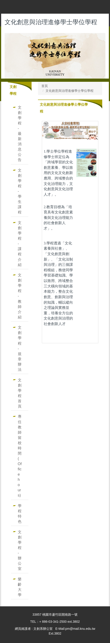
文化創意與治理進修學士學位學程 (70, 90)
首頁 (44, 86)
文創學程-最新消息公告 (19, 133)
